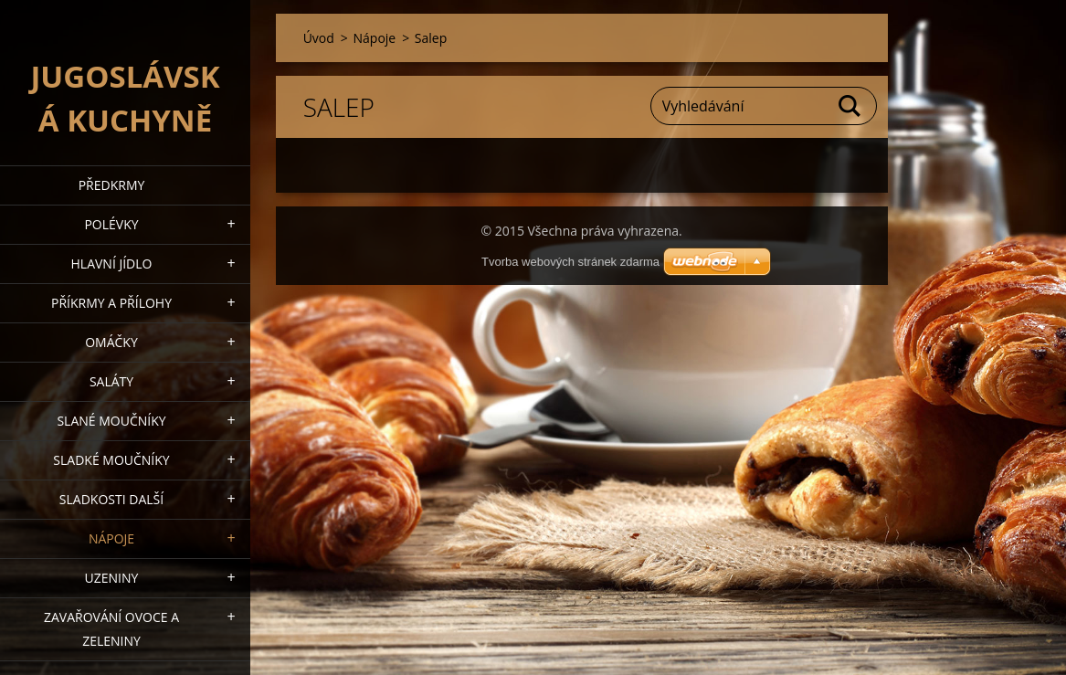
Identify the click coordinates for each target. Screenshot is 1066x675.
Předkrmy (112, 185)
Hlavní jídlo (112, 263)
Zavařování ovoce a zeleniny (111, 628)
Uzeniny (112, 577)
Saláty (111, 381)
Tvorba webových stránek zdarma (570, 262)
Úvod (318, 38)
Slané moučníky (111, 420)
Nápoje (111, 538)
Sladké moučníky (111, 460)
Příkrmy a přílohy (111, 302)
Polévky (111, 224)
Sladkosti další (111, 499)
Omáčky (111, 342)
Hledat (850, 106)
